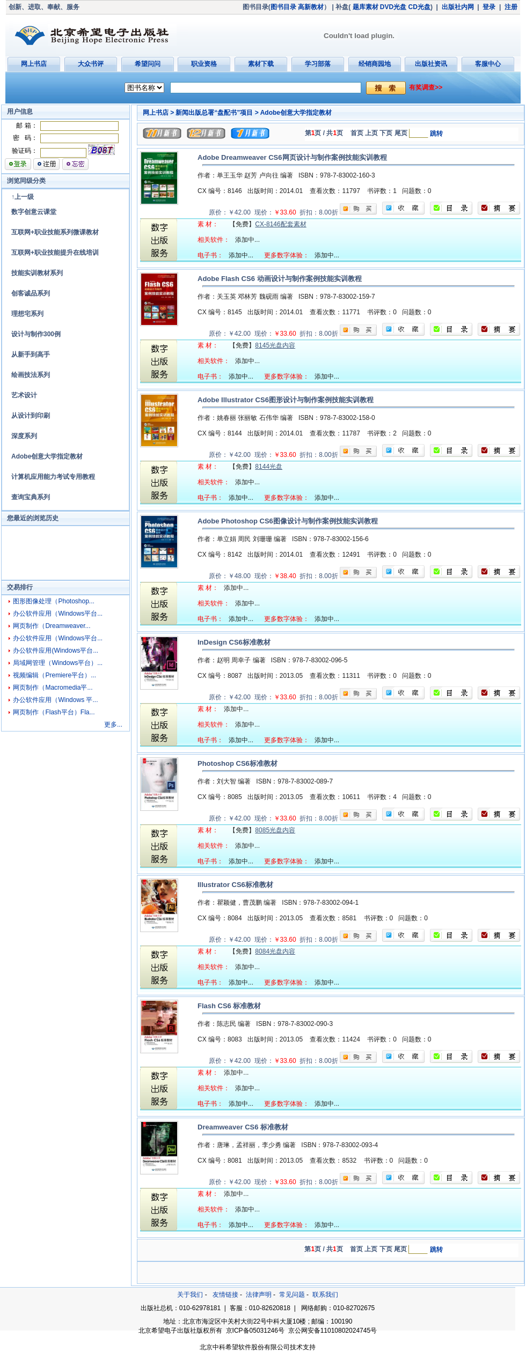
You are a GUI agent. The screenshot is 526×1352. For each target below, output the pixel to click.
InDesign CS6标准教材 (234, 642)
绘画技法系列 (30, 375)
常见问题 (292, 1294)
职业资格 (204, 64)
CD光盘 (419, 7)
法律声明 (259, 1294)
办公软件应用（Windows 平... (55, 700)
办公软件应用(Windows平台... (55, 650)
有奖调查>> (425, 87)
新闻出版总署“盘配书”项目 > (217, 112)
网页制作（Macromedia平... (52, 687)
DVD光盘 (393, 7)
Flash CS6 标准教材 (229, 1006)
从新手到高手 (30, 354)
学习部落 (318, 64)
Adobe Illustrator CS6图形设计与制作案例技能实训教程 (286, 400)
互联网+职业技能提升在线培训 (55, 252)
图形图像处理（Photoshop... (53, 601)
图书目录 (283, 7)
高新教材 (311, 7)
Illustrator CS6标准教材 (235, 885)
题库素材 (365, 7)
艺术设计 (24, 395)
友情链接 (225, 1294)
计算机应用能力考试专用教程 (53, 477)
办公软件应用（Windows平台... (58, 613)
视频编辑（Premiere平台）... (54, 675)
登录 (489, 7)
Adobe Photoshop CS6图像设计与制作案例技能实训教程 (288, 521)
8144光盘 (268, 466)
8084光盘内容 (275, 951)
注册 (511, 7)
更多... (113, 724)
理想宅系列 (27, 313)
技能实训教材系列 (37, 273)
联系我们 (325, 1294)
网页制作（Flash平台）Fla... (53, 712)
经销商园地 (375, 64)
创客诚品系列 (30, 293)
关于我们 (190, 1294)
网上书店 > (158, 112)
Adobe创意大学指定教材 (47, 456)
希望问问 (147, 64)
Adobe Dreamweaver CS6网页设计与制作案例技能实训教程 (292, 157)
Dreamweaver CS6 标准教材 (243, 1127)
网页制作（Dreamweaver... (51, 626)
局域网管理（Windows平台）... (58, 663)
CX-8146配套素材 (280, 224)
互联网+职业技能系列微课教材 (55, 232)
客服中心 (488, 64)
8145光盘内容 (275, 345)
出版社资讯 (431, 64)
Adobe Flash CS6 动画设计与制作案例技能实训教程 (280, 279)
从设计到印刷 (30, 415)
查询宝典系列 (30, 497)
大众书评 (91, 64)
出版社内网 (458, 7)
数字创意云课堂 (33, 212)
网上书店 (34, 64)
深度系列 (24, 436)
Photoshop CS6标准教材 (237, 763)
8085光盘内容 (275, 830)
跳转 (436, 133)
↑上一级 (22, 197)
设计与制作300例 (36, 334)
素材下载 (261, 64)
